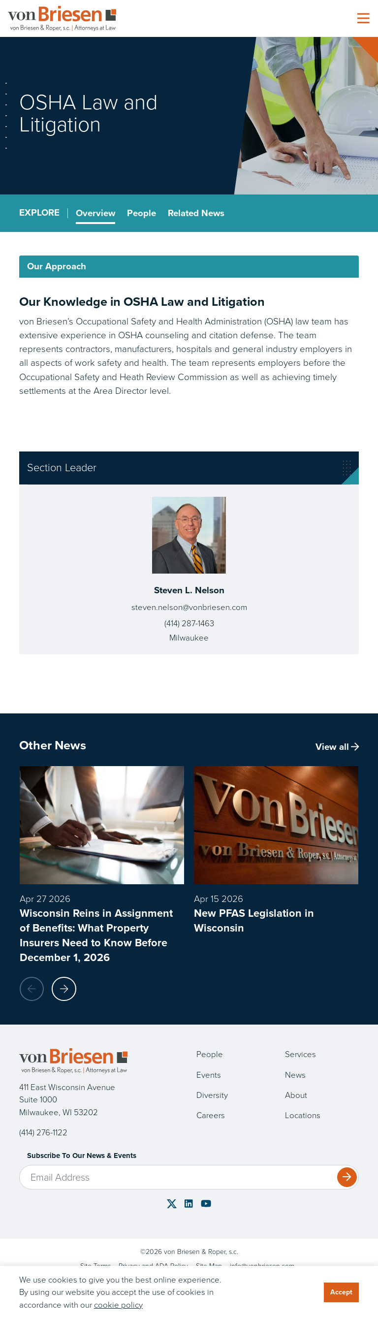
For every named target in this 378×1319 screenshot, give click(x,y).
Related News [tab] (196, 213)
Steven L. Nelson (189, 590)
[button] (64, 989)
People (209, 1055)
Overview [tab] (96, 213)
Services (300, 1055)
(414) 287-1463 (189, 624)
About (296, 1096)
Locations (302, 1116)
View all (337, 747)
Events (208, 1075)
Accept (341, 1292)
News (295, 1075)
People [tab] (142, 213)
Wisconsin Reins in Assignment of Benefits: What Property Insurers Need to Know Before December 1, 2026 (96, 935)
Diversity (212, 1096)
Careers (210, 1116)
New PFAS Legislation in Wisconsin (254, 920)
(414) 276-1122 (43, 1133)
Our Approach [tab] (56, 267)
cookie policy (118, 1305)
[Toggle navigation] (363, 19)
